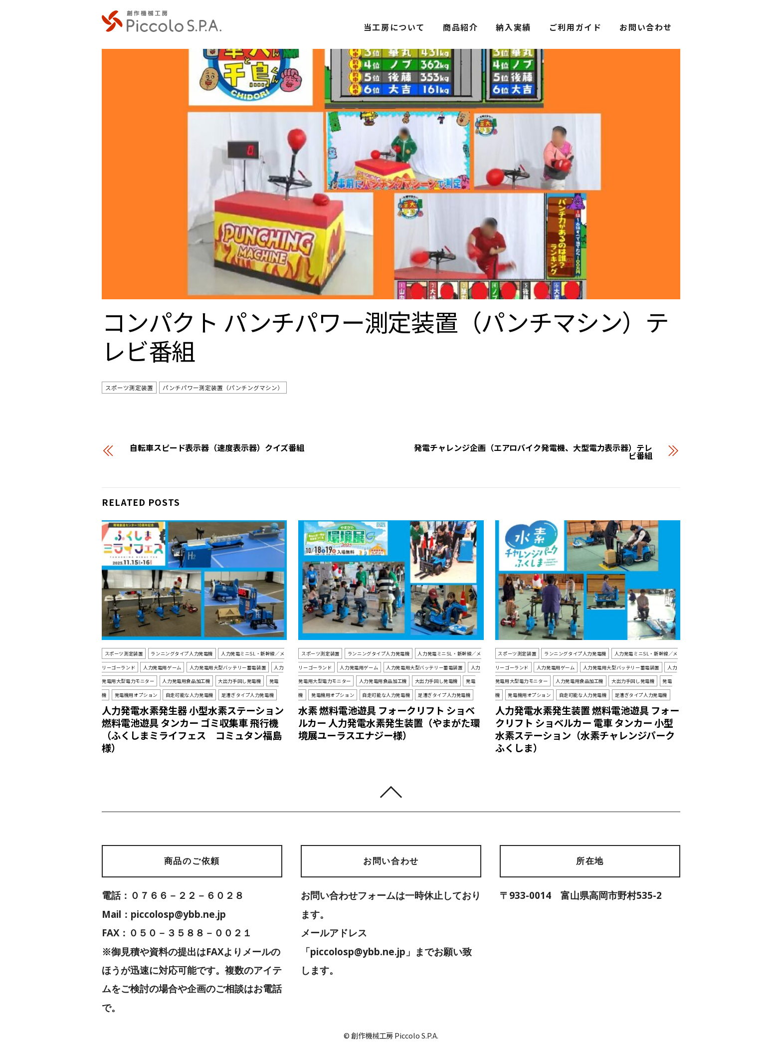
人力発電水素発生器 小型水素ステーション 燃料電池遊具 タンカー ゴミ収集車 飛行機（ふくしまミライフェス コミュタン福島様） (193, 729)
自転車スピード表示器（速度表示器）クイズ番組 (217, 447)
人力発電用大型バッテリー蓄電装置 (228, 667)
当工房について (394, 27)
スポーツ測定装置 (129, 388)
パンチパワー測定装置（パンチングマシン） (223, 388)
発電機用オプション (136, 694)
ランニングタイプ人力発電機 (182, 653)
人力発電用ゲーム (162, 667)
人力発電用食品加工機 (186, 680)
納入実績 (513, 27)
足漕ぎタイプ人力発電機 (247, 694)
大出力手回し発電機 (239, 680)
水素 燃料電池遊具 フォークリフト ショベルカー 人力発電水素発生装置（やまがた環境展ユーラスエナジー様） (389, 722)
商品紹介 (460, 27)
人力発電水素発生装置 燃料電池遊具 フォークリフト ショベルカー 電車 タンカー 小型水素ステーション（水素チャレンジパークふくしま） (587, 729)
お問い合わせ (645, 27)
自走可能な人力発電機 (189, 694)
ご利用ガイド (575, 27)
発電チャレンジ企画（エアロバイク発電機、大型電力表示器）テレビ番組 (533, 451)
